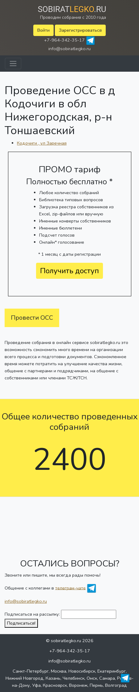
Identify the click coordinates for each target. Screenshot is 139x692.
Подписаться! (21, 623)
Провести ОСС (32, 318)
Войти (43, 30)
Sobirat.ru (72, 9)
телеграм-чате (70, 588)
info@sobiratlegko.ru (69, 49)
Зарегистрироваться (80, 30)
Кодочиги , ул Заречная (42, 143)
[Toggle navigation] (13, 63)
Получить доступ (69, 271)
